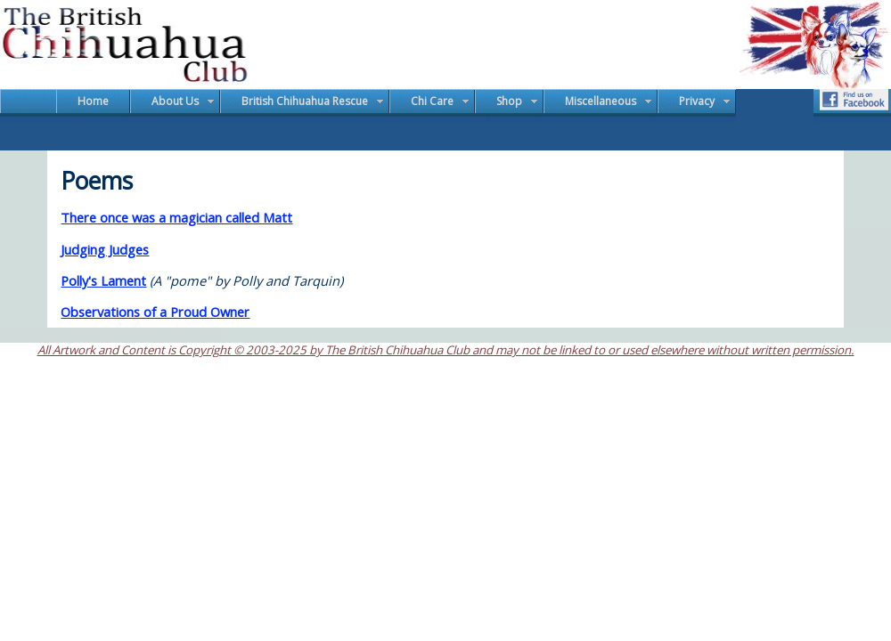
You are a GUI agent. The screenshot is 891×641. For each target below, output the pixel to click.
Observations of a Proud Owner (155, 311)
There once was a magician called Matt (176, 217)
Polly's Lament (103, 280)
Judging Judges (105, 249)
